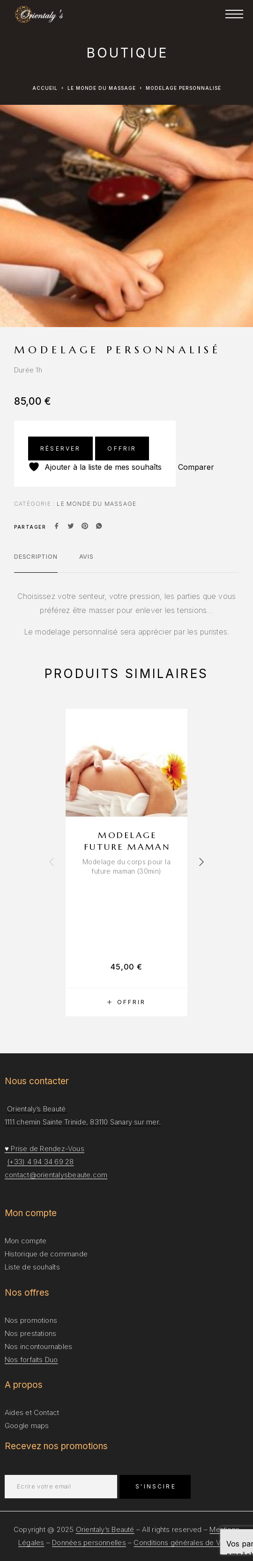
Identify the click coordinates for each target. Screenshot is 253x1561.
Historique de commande (46, 1253)
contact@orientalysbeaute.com (56, 1174)
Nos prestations (30, 1333)
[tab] (36, 562)
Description (36, 556)
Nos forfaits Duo (31, 1359)
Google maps (27, 1425)
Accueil (45, 88)
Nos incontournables (38, 1346)
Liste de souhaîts (32, 1266)
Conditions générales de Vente (184, 1542)
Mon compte (25, 1240)
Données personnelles (89, 1542)
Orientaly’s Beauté (105, 1529)
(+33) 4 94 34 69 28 (40, 1161)
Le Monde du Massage (101, 88)
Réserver (60, 448)
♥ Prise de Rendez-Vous (44, 1148)
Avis (86, 556)
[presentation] (51, 862)
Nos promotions (31, 1320)
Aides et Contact (32, 1412)
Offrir (121, 448)
